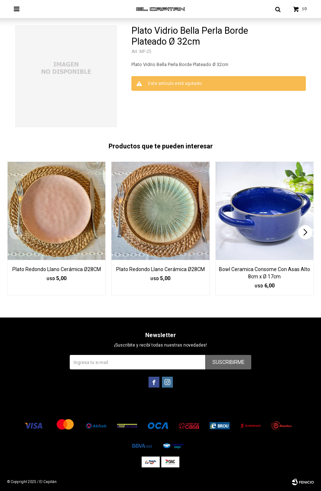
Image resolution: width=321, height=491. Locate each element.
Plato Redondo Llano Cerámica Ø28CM (56, 269)
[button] (305, 232)
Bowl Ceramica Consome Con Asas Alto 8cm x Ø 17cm (264, 272)
